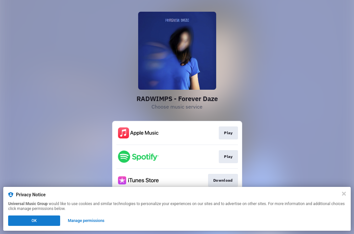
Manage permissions (86, 220)
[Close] (344, 193)
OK (34, 220)
